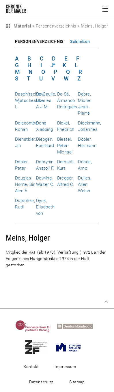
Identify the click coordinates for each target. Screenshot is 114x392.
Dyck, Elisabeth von (45, 207)
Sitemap (77, 382)
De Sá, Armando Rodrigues (67, 100)
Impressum (65, 366)
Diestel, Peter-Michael (65, 146)
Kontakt (31, 366)
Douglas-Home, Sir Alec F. (25, 184)
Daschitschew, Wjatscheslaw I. (29, 100)
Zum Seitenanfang (106, 302)
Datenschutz (41, 382)
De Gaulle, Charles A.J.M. (46, 100)
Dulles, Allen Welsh (84, 184)
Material (21, 26)
